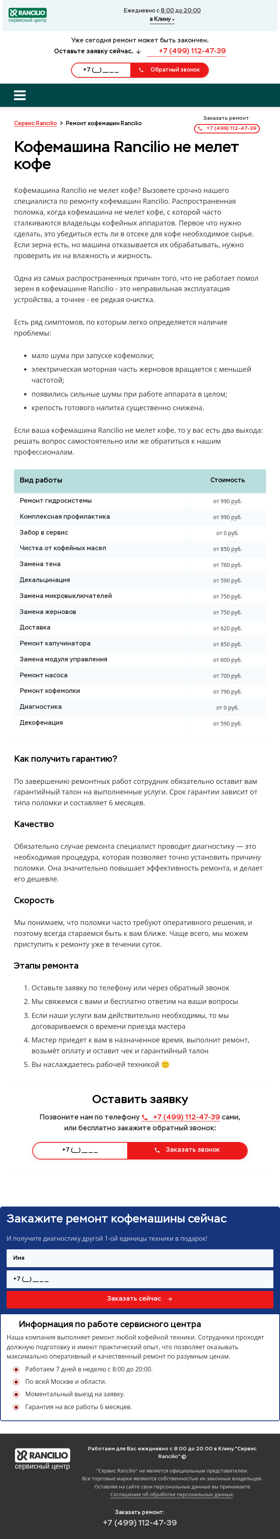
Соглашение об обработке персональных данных (171, 1494)
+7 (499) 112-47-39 (186, 51)
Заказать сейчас (140, 1299)
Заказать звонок (187, 1150)
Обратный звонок (169, 70)
